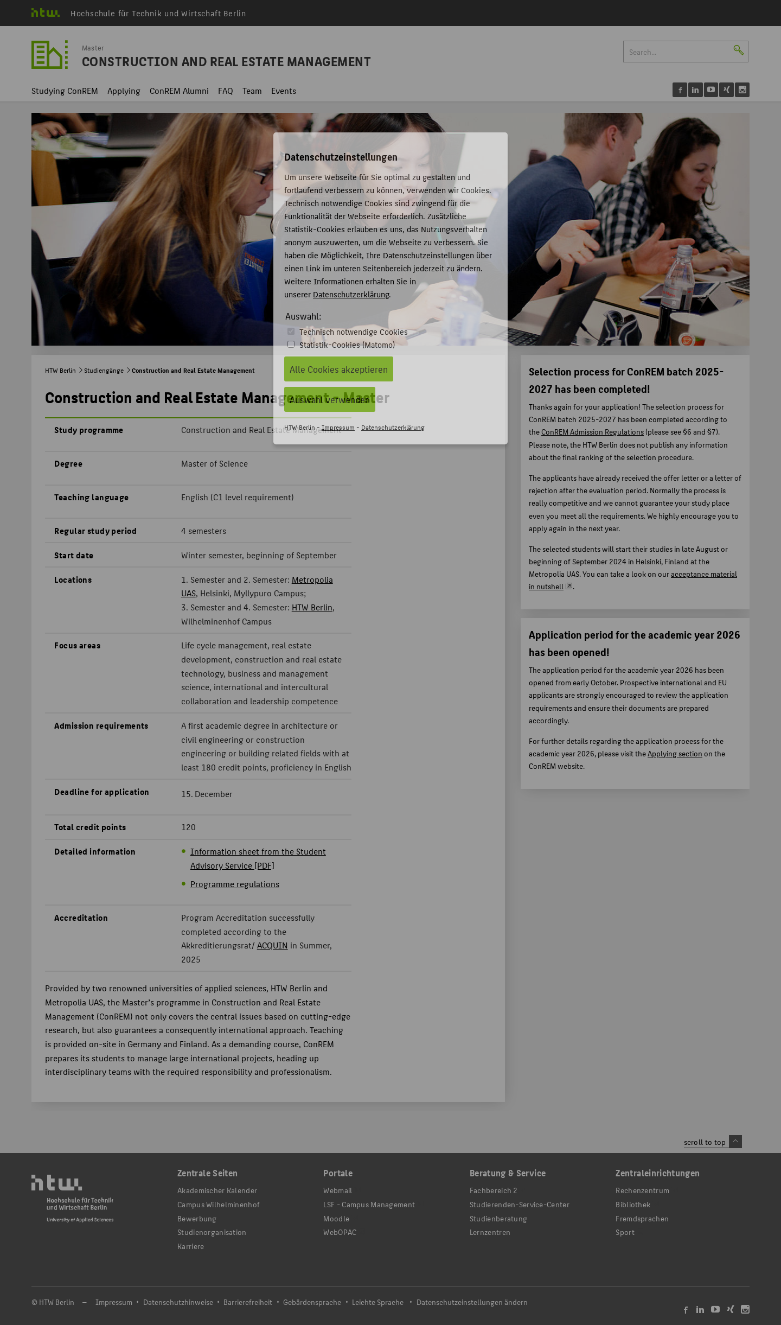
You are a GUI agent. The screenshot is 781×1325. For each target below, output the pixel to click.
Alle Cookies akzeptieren (339, 369)
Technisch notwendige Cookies (353, 331)
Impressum (338, 427)
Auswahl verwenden (330, 399)
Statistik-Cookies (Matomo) (347, 344)
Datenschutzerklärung (351, 294)
